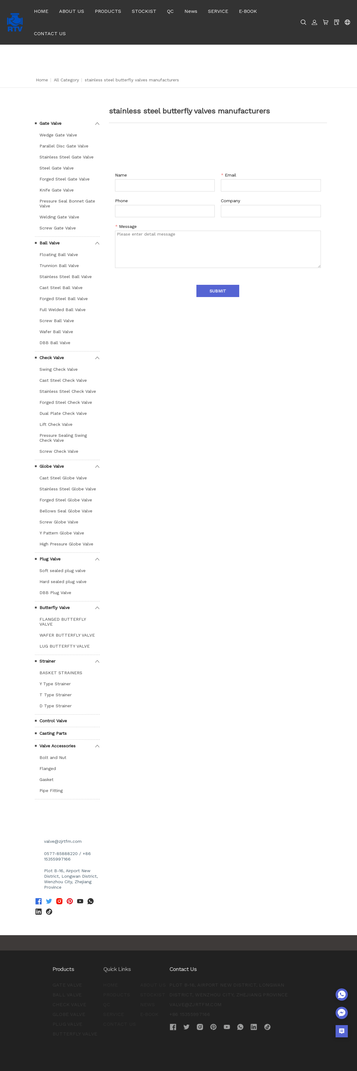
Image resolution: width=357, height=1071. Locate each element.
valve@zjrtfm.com (63, 841)
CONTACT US (50, 33)
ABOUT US (71, 11)
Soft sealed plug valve (62, 570)
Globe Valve (51, 466)
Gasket (46, 779)
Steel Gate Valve (56, 167)
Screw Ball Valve (56, 320)
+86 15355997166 (152, 1014)
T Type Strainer (55, 694)
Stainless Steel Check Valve (67, 391)
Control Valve (53, 720)
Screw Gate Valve (57, 227)
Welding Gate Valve (59, 216)
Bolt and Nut (52, 757)
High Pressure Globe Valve (66, 543)
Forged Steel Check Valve (65, 402)
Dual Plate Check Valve (63, 413)
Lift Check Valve (56, 424)
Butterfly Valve (54, 607)
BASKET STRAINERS (60, 672)
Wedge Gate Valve (58, 134)
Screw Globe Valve (58, 521)
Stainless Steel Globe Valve (67, 488)
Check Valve (51, 357)
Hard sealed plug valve (63, 581)
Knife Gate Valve (56, 190)
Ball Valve (49, 242)
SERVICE (218, 11)
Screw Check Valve (58, 451)
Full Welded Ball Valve (62, 309)
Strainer (47, 661)
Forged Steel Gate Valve (64, 179)
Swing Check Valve (58, 369)
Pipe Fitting (51, 790)
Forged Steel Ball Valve (63, 298)
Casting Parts (53, 733)
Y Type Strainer (55, 683)
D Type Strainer (55, 705)
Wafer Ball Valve (56, 331)
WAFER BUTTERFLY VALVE (67, 635)
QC (170, 11)
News (190, 11)
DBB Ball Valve (54, 342)
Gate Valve (50, 123)
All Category (66, 79)
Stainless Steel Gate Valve (66, 156)
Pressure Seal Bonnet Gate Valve (67, 203)
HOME (41, 11)
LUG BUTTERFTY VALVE (64, 646)
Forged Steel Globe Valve (65, 499)
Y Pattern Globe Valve (61, 532)
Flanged (47, 768)
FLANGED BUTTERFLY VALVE (62, 622)
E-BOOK (248, 11)
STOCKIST (144, 11)
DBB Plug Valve (55, 592)
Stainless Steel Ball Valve (65, 276)
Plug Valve (50, 558)
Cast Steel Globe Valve (63, 477)
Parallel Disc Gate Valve (63, 145)
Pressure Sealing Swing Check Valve (63, 438)
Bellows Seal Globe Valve (65, 510)
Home (42, 79)
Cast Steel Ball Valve (61, 287)
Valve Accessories (57, 745)
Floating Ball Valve (58, 254)
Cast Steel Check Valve (63, 380)
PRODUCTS (108, 11)
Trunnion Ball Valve (59, 265)
